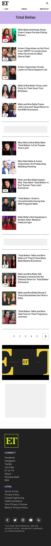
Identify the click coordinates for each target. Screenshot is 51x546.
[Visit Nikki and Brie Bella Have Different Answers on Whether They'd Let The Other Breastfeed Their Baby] (9, 298)
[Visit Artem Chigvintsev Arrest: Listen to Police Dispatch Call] (9, 73)
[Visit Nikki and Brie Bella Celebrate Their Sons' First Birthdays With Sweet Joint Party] (9, 91)
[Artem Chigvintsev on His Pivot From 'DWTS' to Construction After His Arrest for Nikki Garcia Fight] (33, 52)
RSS (7, 480)
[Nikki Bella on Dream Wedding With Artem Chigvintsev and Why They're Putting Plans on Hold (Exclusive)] (33, 164)
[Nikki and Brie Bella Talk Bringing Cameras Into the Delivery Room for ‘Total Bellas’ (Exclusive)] (33, 278)
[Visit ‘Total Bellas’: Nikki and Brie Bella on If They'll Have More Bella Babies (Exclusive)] (9, 261)
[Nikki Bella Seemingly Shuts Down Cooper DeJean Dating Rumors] (33, 32)
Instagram (10, 461)
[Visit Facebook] (7, 520)
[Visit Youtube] (30, 520)
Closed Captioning (14, 498)
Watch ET (44, 9)
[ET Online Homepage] (6, 3)
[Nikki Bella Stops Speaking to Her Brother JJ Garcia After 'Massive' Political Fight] (33, 220)
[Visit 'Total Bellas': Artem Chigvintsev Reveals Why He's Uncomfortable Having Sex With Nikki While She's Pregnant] (9, 204)
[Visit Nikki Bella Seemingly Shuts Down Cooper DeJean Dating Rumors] (9, 35)
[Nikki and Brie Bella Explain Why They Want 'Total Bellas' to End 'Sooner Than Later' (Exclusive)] (33, 145)
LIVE (6, 9)
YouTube (9, 467)
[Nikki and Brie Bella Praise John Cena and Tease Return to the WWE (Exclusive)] (33, 107)
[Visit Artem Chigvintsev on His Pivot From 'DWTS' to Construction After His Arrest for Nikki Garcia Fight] (9, 54)
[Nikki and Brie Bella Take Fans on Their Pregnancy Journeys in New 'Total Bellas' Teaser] (33, 314)
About (8, 474)
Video (24, 9)
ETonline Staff (12, 477)
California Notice (13, 501)
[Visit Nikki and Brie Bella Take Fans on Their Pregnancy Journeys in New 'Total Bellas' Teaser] (9, 317)
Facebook (10, 457)
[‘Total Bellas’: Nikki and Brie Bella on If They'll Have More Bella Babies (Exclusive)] (33, 258)
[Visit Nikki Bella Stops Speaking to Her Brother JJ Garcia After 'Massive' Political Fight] (9, 223)
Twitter (8, 464)
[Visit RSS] (38, 520)
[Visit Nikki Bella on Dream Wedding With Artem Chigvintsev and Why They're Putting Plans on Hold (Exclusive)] (9, 167)
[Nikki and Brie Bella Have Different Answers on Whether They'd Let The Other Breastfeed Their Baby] (33, 295)
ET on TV (9, 470)
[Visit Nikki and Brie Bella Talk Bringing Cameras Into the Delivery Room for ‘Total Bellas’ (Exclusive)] (9, 280)
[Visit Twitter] (15, 520)
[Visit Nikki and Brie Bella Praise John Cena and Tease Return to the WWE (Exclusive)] (9, 110)
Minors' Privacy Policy (16, 507)
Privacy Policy (12, 494)
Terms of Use (11, 491)
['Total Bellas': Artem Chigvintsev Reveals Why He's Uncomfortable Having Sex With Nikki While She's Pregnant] (33, 201)
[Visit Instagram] (23, 520)
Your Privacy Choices (16, 504)
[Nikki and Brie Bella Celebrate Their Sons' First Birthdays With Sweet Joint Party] (33, 88)
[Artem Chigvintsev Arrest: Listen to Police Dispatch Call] (33, 68)
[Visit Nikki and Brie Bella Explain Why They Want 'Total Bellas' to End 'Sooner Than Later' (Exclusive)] (9, 148)
